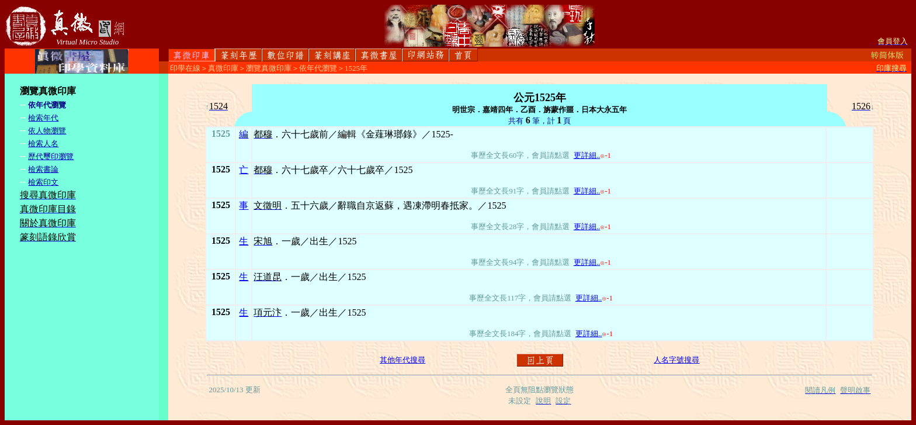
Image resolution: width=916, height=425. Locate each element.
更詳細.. (587, 155)
